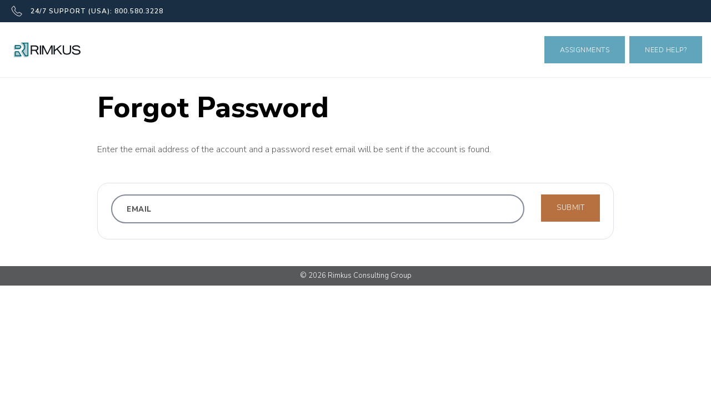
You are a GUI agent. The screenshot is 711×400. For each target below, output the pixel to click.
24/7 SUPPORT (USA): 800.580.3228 (87, 11)
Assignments (585, 49)
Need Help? (666, 49)
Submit (570, 208)
